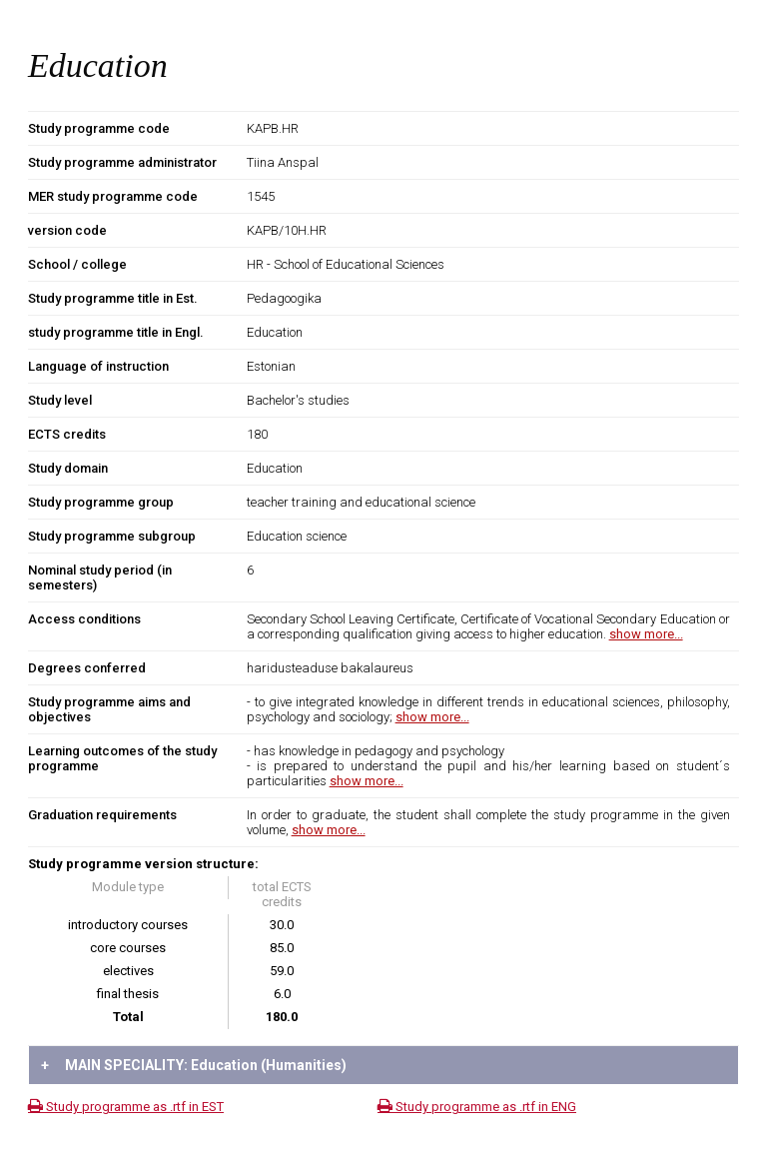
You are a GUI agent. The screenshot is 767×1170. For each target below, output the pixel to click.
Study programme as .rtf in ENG (477, 1106)
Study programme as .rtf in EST (126, 1106)
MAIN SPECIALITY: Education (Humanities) (194, 1065)
